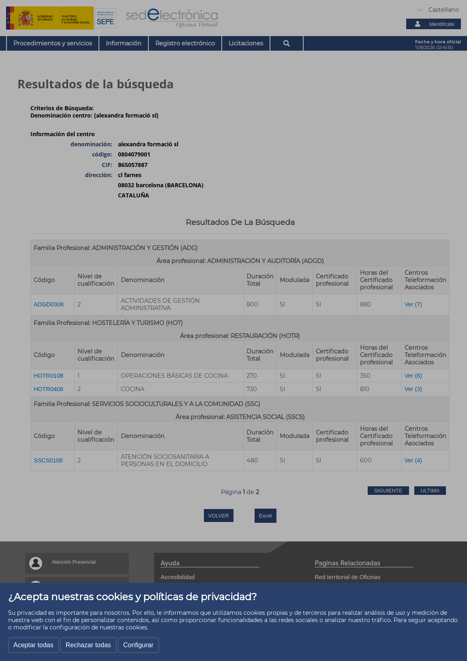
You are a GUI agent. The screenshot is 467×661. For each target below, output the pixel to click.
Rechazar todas (88, 645)
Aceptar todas (33, 645)
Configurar (138, 645)
